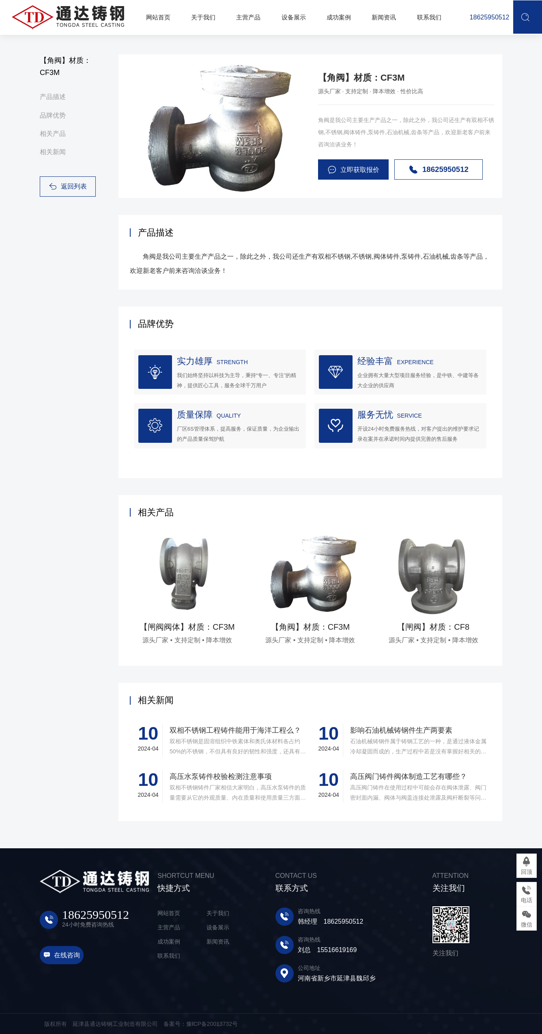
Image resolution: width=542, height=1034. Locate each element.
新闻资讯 (217, 941)
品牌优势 (53, 115)
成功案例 (168, 941)
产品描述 (53, 96)
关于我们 (217, 913)
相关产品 (53, 133)
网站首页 (168, 913)
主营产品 (168, 927)
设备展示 (217, 927)
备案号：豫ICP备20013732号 (200, 1024)
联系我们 (168, 955)
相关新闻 (53, 151)
